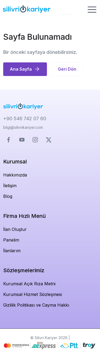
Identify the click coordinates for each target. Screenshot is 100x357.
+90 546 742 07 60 (24, 118)
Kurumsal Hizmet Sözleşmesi (32, 294)
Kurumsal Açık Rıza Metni (29, 283)
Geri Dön (67, 69)
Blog (7, 196)
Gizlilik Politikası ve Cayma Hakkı (36, 305)
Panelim (11, 240)
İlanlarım (12, 250)
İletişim (10, 185)
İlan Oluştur (15, 229)
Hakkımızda (15, 175)
